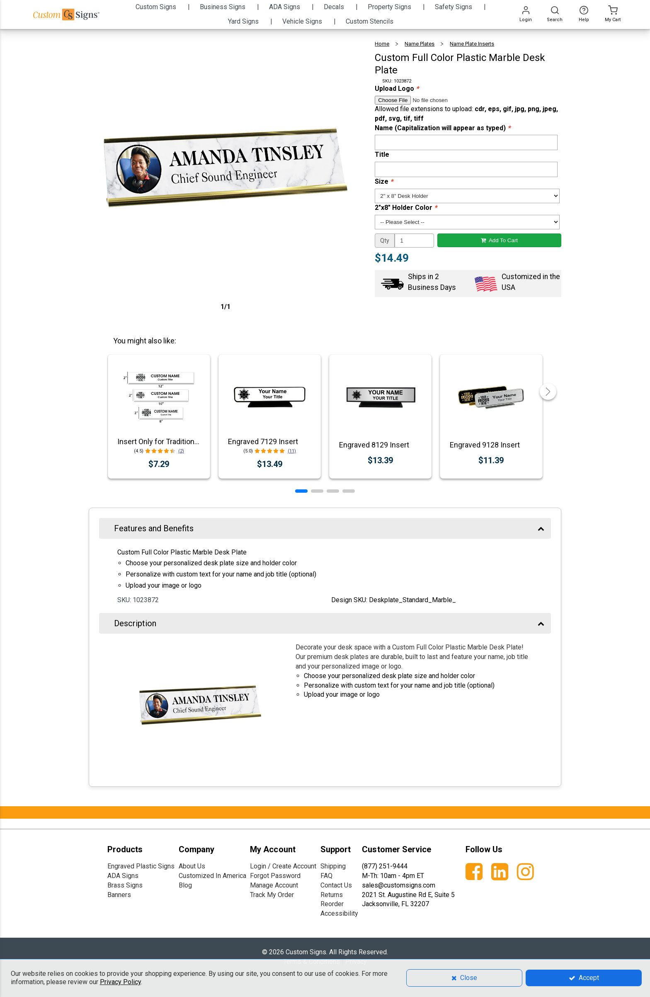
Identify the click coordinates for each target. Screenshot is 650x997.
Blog (185, 885)
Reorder (332, 904)
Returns (331, 895)
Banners (119, 895)
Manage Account (274, 885)
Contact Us (336, 885)
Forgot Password (275, 876)
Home (382, 44)
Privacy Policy (120, 982)
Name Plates (419, 44)
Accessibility (339, 913)
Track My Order (272, 895)
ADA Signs (122, 876)
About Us (192, 866)
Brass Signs (125, 885)
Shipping (333, 866)
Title (382, 154)
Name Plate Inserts (472, 44)
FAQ (326, 876)
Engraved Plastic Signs (141, 866)
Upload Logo (397, 88)
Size (384, 181)
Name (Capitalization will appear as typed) (442, 128)
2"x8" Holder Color (406, 208)
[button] (301, 491)
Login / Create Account (283, 866)
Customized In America (212, 876)
